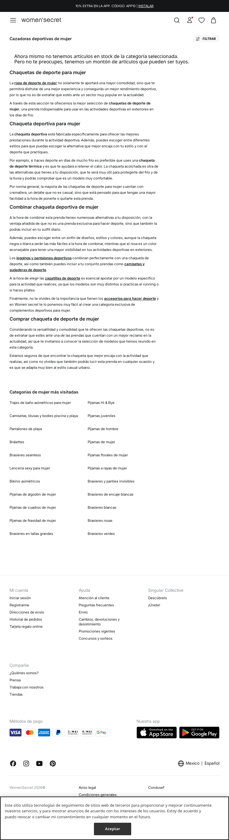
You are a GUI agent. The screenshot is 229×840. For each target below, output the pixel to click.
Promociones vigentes (97, 631)
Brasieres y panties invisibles (111, 481)
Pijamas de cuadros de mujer (33, 507)
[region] (114, 818)
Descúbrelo (157, 598)
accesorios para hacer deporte (130, 298)
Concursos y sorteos (95, 638)
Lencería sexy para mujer (30, 468)
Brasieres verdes (101, 533)
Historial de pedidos (26, 619)
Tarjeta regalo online (26, 626)
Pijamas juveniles (101, 415)
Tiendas (16, 694)
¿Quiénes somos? (24, 673)
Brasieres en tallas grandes (31, 533)
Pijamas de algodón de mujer (33, 494)
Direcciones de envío (27, 612)
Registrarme (19, 605)
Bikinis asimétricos (25, 481)
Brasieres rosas (100, 520)
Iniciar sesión (20, 598)
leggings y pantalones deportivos (44, 258)
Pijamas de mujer (101, 442)
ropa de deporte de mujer (35, 83)
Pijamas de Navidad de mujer (33, 520)
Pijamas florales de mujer (108, 455)
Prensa (15, 680)
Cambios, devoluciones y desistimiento (99, 621)
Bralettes (17, 442)
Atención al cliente (94, 598)
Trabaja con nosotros (27, 687)
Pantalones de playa (26, 429)
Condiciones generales (98, 794)
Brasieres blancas (102, 507)
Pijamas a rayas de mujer (107, 468)
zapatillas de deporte (62, 278)
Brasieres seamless (25, 455)
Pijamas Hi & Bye (101, 402)
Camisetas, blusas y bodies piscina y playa (44, 415)
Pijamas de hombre (103, 429)
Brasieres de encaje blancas (110, 494)
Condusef (156, 787)
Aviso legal (87, 787)
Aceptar (112, 828)
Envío (83, 612)
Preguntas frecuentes (96, 605)
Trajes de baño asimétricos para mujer (40, 402)
